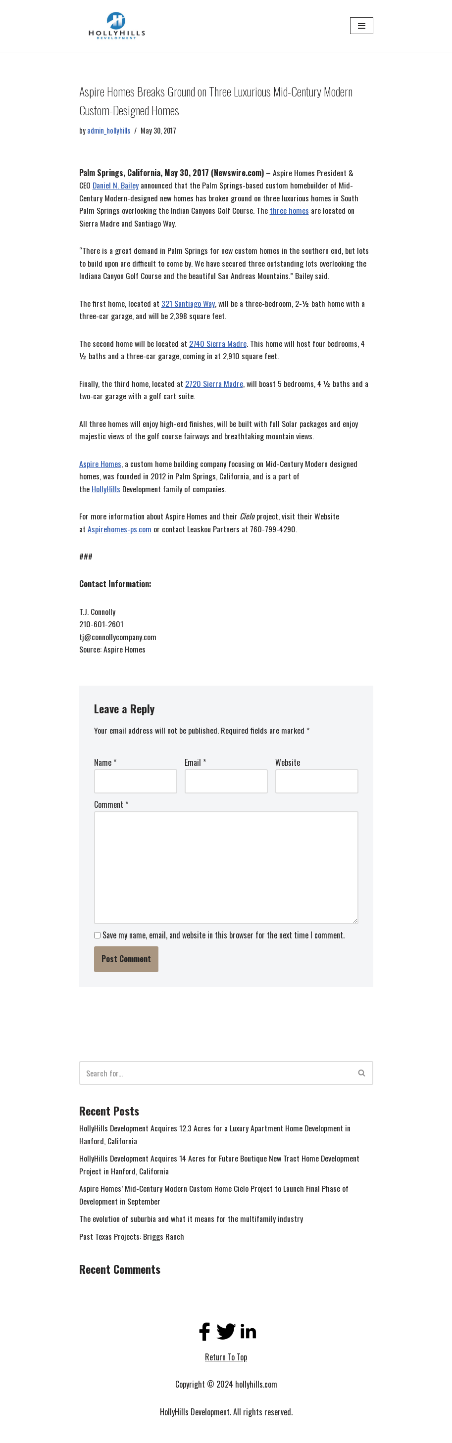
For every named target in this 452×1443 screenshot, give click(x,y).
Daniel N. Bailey (116, 185)
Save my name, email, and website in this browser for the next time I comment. (223, 936)
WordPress (152, 1433)
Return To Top (226, 1359)
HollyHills (106, 490)
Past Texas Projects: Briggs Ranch (131, 1238)
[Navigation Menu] (361, 25)
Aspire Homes (100, 464)
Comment (111, 806)
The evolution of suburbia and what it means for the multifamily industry (191, 1220)
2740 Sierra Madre (218, 344)
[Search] (215, 1074)
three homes (289, 211)
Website (287, 764)
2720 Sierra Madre (214, 384)
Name (105, 764)
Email (195, 764)
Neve (86, 1433)
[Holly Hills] (116, 26)
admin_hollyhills (108, 130)
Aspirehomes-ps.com (119, 530)
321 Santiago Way (188, 304)
